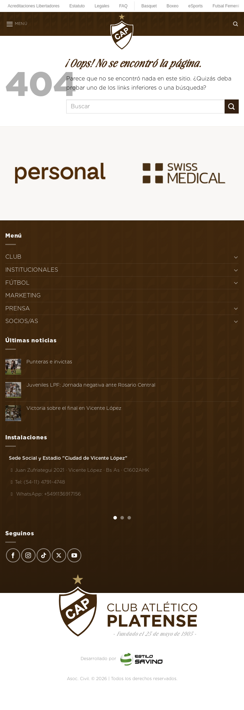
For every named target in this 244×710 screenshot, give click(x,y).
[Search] (235, 24)
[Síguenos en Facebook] (13, 555)
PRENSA (17, 308)
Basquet (149, 6)
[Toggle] (236, 257)
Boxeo (173, 6)
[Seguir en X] (59, 555)
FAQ (123, 6)
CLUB (13, 256)
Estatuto (77, 6)
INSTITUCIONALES (31, 269)
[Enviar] (232, 106)
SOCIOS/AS (21, 321)
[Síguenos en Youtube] (74, 555)
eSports (195, 6)
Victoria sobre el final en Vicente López (73, 408)
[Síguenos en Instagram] (28, 555)
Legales (102, 6)
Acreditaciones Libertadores (34, 6)
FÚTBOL (17, 282)
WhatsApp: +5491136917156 (45, 494)
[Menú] (16, 24)
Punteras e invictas (49, 361)
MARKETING (23, 295)
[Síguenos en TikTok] (44, 555)
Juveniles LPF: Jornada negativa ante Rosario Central (90, 385)
